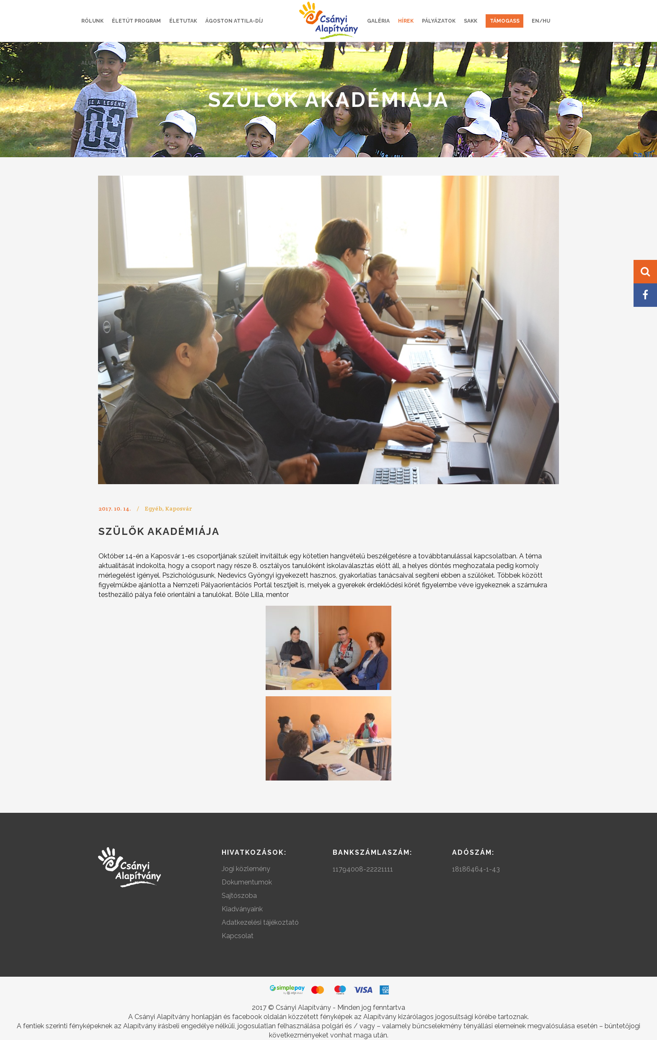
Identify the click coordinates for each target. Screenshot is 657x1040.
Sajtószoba (239, 896)
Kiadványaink (242, 909)
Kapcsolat (237, 936)
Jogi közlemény (246, 869)
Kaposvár (178, 508)
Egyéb (153, 508)
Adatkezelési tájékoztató (260, 922)
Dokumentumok (247, 882)
